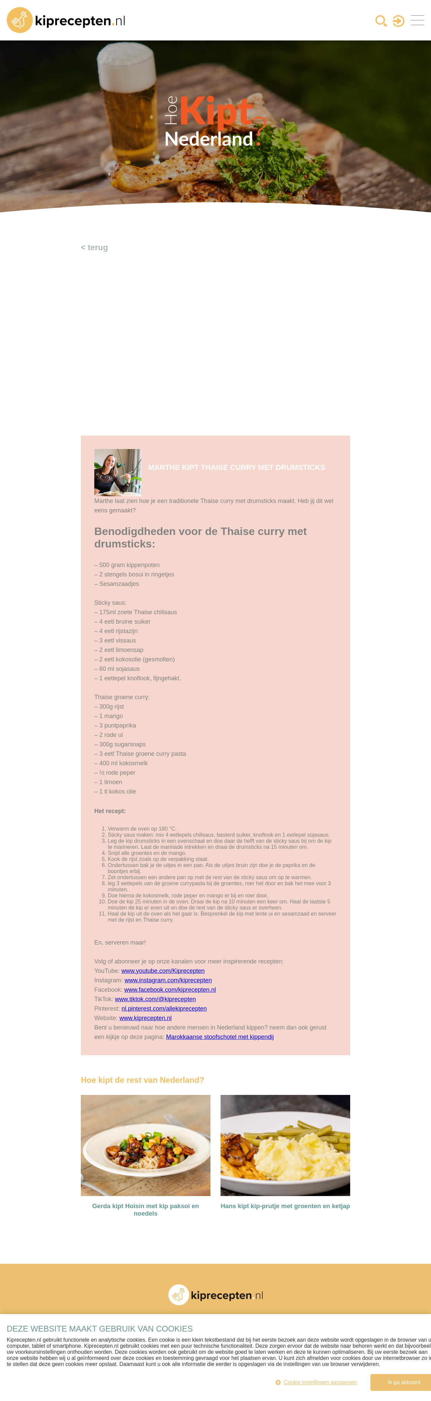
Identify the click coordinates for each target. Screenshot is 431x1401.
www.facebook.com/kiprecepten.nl (170, 989)
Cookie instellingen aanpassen (316, 1382)
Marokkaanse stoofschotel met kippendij (220, 1037)
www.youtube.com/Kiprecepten (163, 970)
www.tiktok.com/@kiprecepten (155, 999)
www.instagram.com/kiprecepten (168, 980)
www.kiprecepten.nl (146, 1018)
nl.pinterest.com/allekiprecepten (164, 1008)
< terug (94, 247)
